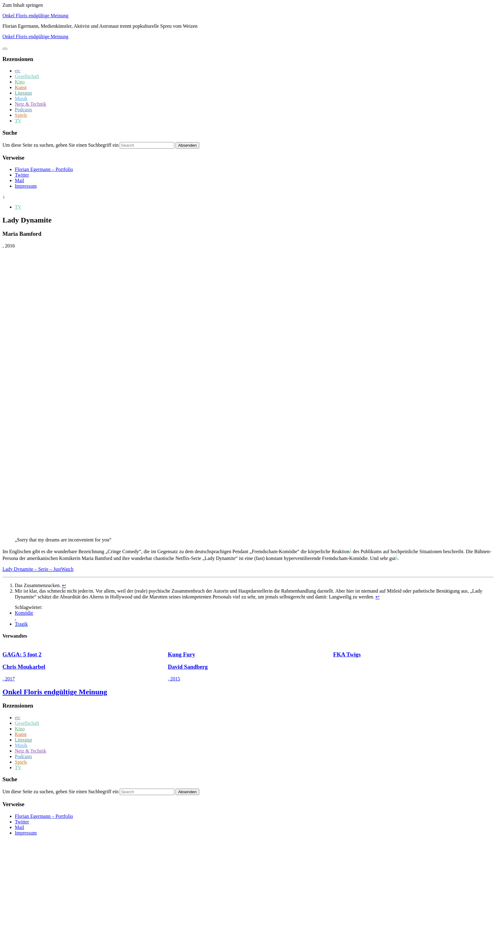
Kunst (21, 87)
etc (18, 70)
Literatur (23, 93)
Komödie (24, 612)
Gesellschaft (27, 76)
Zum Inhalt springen (22, 5)
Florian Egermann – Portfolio (44, 169)
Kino (20, 81)
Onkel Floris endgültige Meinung (35, 15)
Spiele (21, 115)
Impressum (26, 186)
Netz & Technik (30, 104)
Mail (19, 180)
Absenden (187, 145)
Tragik (21, 624)
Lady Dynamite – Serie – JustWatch (37, 569)
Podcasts (23, 109)
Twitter (22, 175)
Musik (21, 98)
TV (18, 120)
